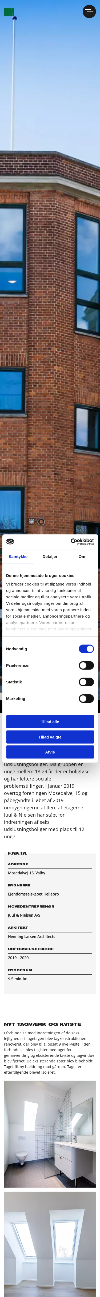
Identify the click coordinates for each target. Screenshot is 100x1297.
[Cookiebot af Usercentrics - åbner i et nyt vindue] (71, 541)
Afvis (50, 752)
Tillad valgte (49, 736)
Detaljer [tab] (50, 556)
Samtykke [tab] (18, 556)
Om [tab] (82, 556)
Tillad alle (50, 722)
